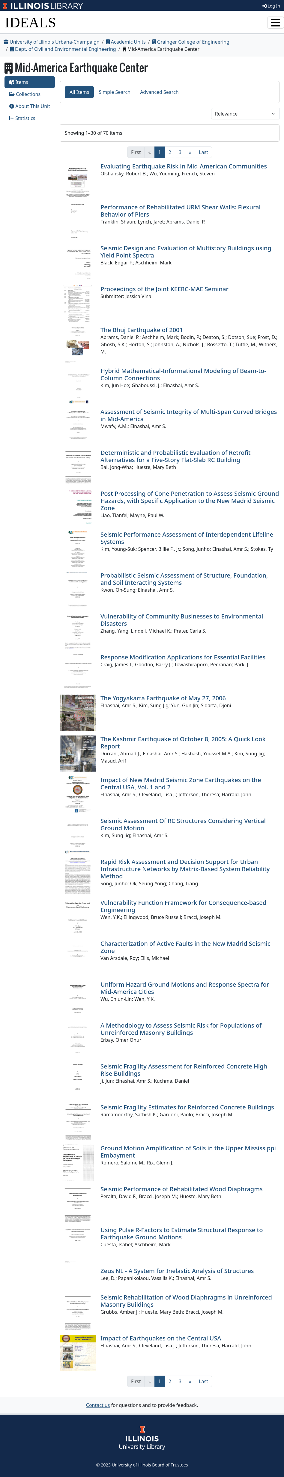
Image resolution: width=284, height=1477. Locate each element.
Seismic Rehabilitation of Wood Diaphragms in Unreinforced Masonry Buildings (186, 1301)
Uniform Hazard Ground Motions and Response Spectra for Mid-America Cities (184, 988)
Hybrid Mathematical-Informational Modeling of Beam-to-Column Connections (183, 374)
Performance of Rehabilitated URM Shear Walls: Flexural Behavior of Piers (180, 210)
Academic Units (126, 42)
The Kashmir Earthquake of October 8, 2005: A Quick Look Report (183, 742)
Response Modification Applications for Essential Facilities (182, 657)
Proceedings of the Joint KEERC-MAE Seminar (164, 289)
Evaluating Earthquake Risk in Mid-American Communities (183, 166)
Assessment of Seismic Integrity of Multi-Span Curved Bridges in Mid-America (188, 415)
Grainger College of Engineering (190, 42)
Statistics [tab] (22, 118)
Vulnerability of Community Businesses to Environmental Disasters (181, 619)
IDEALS (30, 22)
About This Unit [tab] (29, 106)
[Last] (203, 152)
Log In (271, 6)
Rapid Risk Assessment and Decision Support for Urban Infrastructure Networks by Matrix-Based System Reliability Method (185, 869)
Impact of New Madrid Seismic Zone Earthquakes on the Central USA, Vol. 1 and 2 (180, 783)
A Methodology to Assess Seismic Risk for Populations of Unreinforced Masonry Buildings (181, 1029)
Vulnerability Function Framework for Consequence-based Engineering (183, 906)
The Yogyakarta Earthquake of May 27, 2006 (163, 698)
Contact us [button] (98, 1405)
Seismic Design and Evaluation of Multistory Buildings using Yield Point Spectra (185, 251)
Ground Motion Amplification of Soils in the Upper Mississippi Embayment (188, 1151)
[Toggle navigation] (275, 23)
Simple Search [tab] (114, 92)
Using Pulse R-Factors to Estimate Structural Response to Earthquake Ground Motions (181, 1233)
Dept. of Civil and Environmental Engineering (63, 49)
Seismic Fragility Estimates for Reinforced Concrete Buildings (187, 1107)
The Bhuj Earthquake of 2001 (141, 330)
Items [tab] (18, 82)
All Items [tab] (79, 92)
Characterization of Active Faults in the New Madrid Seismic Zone (185, 947)
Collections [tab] (24, 94)
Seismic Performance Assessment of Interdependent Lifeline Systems (186, 538)
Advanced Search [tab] (159, 92)
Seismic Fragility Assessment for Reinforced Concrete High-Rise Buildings (184, 1070)
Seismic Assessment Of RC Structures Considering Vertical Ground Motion (183, 824)
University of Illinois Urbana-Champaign (52, 42)
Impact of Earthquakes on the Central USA (160, 1338)
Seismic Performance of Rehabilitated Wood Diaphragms (181, 1189)
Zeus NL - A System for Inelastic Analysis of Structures (177, 1271)
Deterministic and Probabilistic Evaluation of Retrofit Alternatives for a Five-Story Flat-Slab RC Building (175, 456)
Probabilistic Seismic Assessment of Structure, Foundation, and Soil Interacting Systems (184, 579)
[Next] (190, 152)
